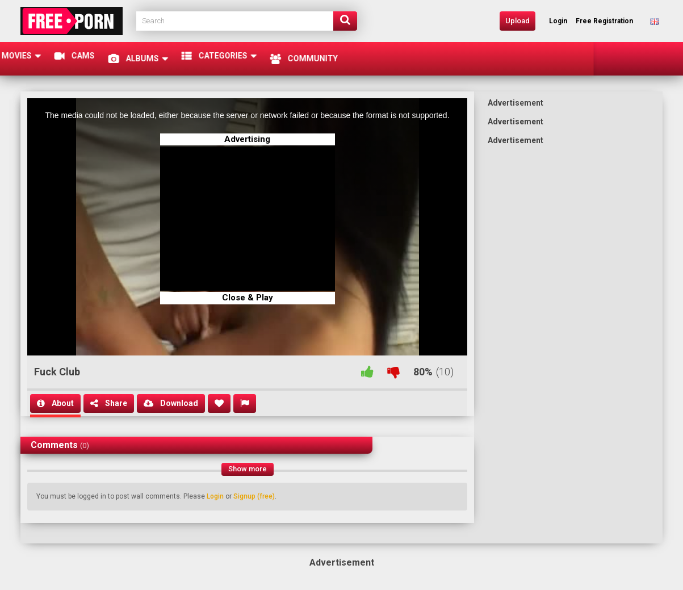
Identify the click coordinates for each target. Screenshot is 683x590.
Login (215, 496)
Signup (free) (254, 496)
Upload (517, 20)
